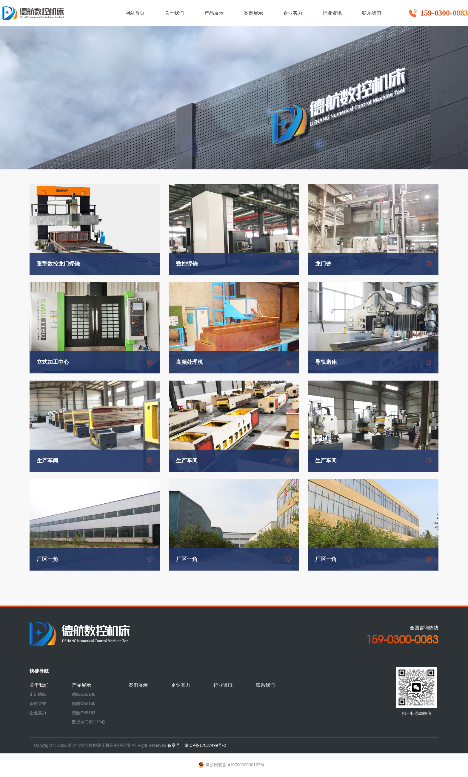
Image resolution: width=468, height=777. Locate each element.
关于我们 (39, 685)
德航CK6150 (84, 703)
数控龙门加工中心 (88, 721)
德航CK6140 (84, 694)
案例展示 (138, 685)
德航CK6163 (84, 712)
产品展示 (81, 685)
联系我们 (265, 685)
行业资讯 (223, 685)
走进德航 (38, 694)
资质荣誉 (38, 703)
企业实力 (38, 712)
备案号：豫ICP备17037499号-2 (196, 745)
